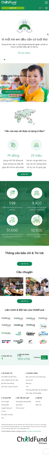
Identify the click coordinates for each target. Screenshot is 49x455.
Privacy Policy (37, 431)
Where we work (12, 383)
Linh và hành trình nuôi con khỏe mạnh (11, 286)
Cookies (30, 431)
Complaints (42, 404)
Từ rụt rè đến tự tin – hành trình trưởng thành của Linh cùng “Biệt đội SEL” (37, 286)
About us (12, 376)
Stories (24, 264)
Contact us (42, 401)
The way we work (12, 380)
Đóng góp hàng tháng (12, 92)
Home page (37, 373)
